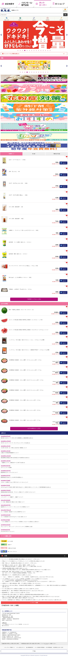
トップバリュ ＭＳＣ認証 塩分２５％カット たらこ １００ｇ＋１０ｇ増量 (26, 339)
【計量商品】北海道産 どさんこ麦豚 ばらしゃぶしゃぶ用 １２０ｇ (24, 400)
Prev (1, 35)
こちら (46, 643)
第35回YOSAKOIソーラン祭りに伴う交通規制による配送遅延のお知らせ (34, 437)
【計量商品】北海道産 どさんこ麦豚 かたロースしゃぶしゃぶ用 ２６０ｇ (26, 390)
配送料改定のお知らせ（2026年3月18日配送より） (34, 476)
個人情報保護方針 (29, 647)
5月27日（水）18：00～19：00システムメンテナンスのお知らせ (34, 441)
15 (50, 50)
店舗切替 (34, 20)
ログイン (65, 10)
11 (40, 50)
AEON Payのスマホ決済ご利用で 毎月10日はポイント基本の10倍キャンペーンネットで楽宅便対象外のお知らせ (34, 486)
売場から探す (6, 20)
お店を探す (8, 4)
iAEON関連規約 (49, 647)
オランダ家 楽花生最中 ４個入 (16, 218)
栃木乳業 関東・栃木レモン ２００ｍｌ (18, 253)
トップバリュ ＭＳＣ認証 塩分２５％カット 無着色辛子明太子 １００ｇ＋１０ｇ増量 (29, 349)
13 (45, 50)
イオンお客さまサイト (20, 647)
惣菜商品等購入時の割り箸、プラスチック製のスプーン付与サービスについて (34, 491)
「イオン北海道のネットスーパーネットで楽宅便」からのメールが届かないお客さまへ (34, 520)
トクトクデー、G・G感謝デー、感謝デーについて (34, 496)
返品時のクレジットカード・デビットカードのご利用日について (34, 505)
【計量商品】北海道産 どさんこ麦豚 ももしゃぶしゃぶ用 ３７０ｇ (24, 420)
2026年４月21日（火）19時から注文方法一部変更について (34, 446)
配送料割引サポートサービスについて (34, 471)
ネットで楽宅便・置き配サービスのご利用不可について (34, 510)
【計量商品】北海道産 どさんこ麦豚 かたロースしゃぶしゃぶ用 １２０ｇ (26, 380)
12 (43, 50)
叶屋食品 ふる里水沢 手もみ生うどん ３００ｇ (20, 289)
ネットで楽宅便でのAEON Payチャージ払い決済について (34, 515)
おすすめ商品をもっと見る (34, 428)
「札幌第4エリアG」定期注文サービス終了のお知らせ (34, 461)
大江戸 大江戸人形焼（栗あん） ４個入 (18, 195)
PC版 (34, 651)
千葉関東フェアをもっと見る (34, 299)
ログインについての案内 (34, 466)
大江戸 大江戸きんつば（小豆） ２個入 (18, 183)
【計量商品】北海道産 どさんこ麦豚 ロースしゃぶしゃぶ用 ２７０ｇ (25, 370)
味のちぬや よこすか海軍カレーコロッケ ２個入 (20, 277)
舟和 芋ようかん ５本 (14, 171)
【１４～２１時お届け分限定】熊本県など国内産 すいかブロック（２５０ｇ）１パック (28, 329)
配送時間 (47, 20)
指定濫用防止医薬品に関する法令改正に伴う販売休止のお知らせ (34, 456)
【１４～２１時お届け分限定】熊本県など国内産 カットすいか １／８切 (25, 319)
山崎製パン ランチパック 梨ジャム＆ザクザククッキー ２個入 (23, 230)
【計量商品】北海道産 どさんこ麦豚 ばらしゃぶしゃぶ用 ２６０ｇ (24, 410)
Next (67, 35)
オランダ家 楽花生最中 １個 (16, 206)
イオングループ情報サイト (9, 647)
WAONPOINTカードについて (34, 530)
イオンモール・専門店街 (25, 4)
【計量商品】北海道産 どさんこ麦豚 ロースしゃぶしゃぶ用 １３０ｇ (25, 360)
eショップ (59, 4)
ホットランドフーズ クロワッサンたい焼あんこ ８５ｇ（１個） (23, 265)
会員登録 (61, 20)
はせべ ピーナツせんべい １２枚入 (17, 159)
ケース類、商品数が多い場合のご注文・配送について (34, 501)
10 (38, 50)
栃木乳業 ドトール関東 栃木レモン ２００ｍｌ (20, 242)
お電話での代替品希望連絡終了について (34, 451)
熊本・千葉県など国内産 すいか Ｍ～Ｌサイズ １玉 (21, 309)
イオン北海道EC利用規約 (39, 647)
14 (47, 50)
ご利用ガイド (20, 20)
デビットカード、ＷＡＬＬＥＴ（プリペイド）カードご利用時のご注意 (34, 525)
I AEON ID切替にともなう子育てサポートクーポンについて (34, 481)
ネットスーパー (42, 4)
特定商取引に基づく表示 (58, 647)
